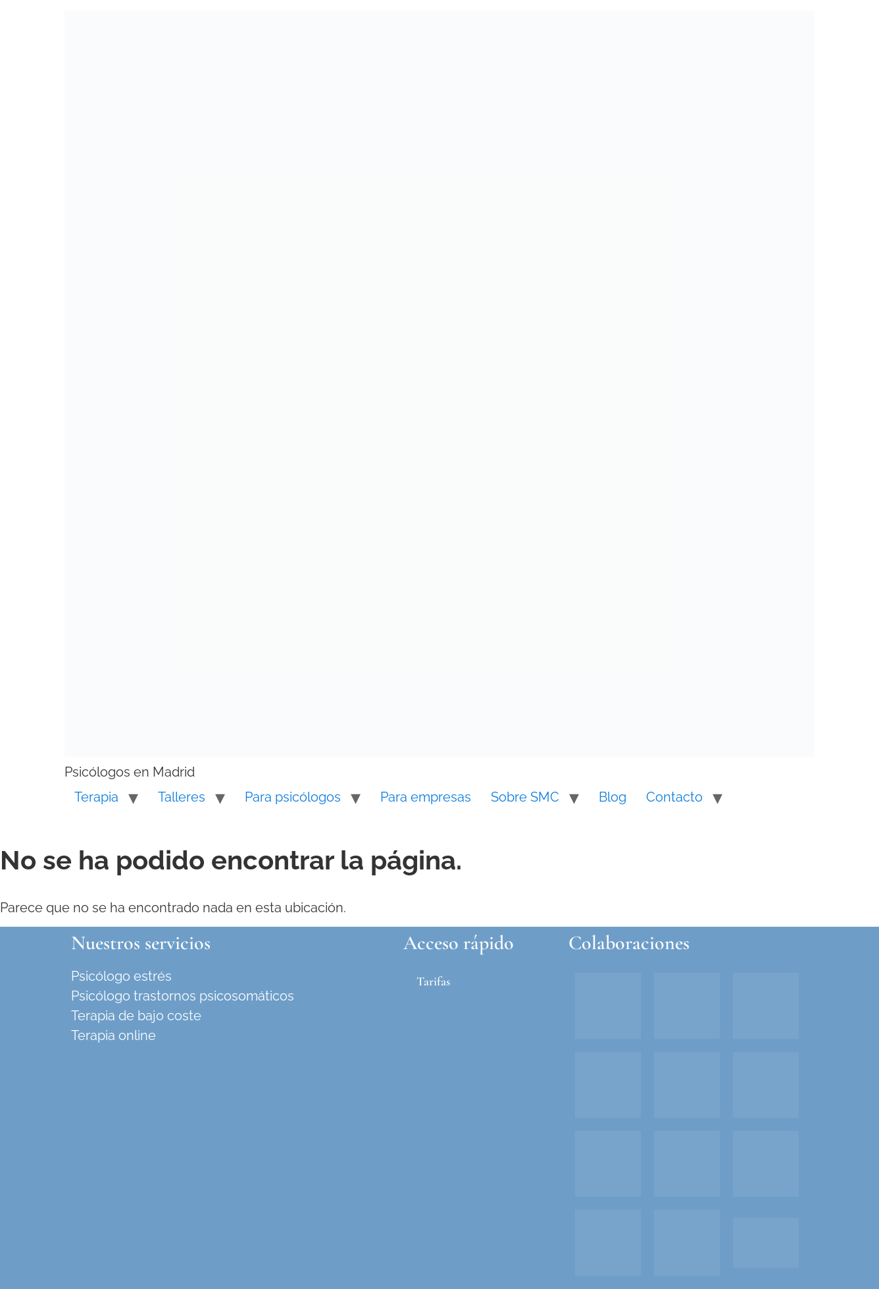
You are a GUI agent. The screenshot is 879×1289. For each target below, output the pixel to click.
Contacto (674, 797)
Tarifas (433, 981)
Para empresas (425, 797)
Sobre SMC (525, 797)
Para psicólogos (293, 797)
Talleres (181, 797)
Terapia (96, 797)
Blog (612, 797)
